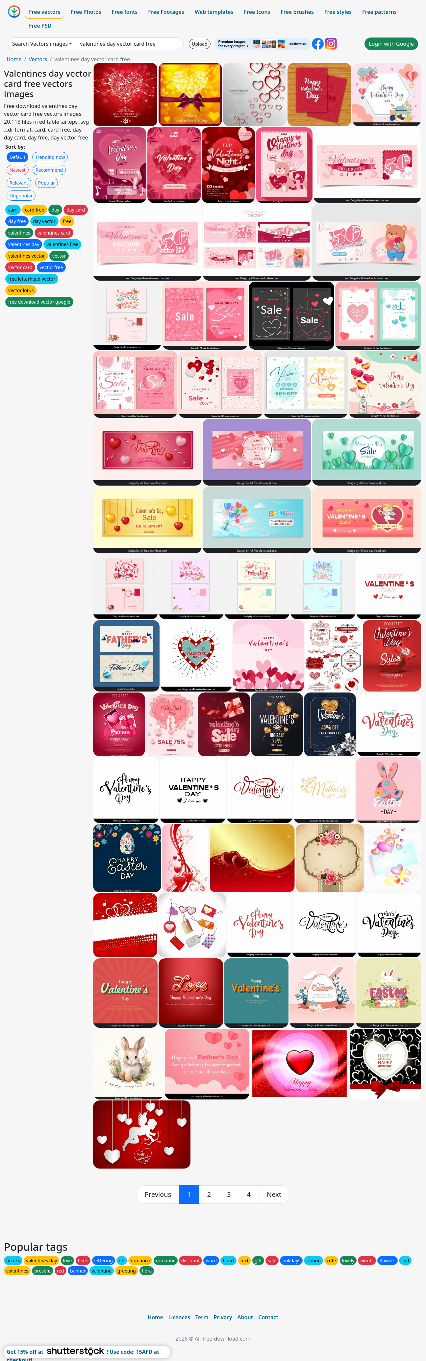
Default (17, 157)
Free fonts (125, 11)
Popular (46, 183)
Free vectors (44, 11)
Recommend (49, 170)
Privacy (223, 1317)
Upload (199, 44)
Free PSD (40, 25)
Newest (18, 170)
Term (202, 1317)
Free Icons (257, 11)
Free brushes (297, 11)
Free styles (338, 11)
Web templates (214, 11)
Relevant (19, 183)
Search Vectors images (40, 43)
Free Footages (166, 11)
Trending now (50, 157)
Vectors (38, 59)
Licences (179, 1317)
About (245, 1317)
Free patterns (379, 11)
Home (14, 59)
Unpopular (21, 195)
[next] (274, 1194)
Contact (268, 1317)
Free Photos (86, 11)
